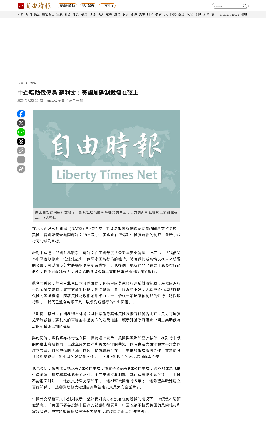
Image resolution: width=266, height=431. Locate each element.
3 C (166, 14)
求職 (244, 14)
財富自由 (48, 14)
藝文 (181, 14)
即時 (20, 14)
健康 (84, 14)
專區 (214, 14)
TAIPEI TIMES (229, 14)
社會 (68, 14)
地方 (101, 14)
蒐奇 (109, 14)
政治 (37, 14)
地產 (206, 14)
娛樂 (134, 14)
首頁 (20, 83)
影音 (117, 14)
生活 (76, 14)
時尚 (150, 14)
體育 (158, 14)
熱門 (29, 14)
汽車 (142, 14)
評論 (173, 14)
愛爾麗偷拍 (67, 5)
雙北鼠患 (88, 5)
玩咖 (190, 14)
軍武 (59, 14)
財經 (125, 14)
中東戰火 (107, 5)
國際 (92, 14)
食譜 (198, 14)
